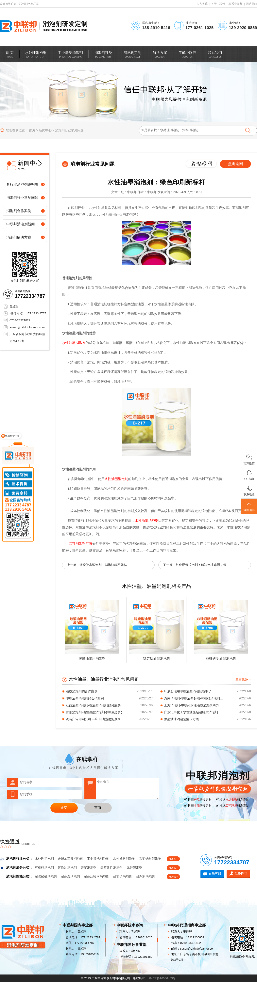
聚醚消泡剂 (88, 867)
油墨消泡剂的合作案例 (81, 691)
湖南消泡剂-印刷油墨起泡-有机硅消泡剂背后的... (193, 698)
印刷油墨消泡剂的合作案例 (85, 698)
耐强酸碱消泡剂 (46, 876)
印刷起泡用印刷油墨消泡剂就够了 (188, 691)
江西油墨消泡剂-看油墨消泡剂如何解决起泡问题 (95, 705)
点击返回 (235, 164)
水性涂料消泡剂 (124, 858)
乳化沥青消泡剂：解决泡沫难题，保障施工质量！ (203, 565)
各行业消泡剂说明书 (22, 184)
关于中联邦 (218, 3)
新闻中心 (45, 130)
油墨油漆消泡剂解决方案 (181, 719)
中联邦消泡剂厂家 (78, 544)
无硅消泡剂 (134, 867)
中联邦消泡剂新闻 (20, 224)
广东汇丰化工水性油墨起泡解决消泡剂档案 (193, 712)
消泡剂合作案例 (18, 211)
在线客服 (215, 873)
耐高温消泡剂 (70, 876)
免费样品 (240, 873)
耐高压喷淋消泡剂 (96, 876)
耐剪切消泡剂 (122, 876)
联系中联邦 (235, 3)
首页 (32, 130)
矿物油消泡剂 (67, 867)
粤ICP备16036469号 (162, 978)
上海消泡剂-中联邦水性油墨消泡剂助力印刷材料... (193, 705)
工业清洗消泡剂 (98, 858)
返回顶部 (249, 506)
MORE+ (173, 858)
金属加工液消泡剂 (70, 858)
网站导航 (251, 3)
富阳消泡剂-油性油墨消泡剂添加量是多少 (95, 712)
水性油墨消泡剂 (74, 343)
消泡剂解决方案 (18, 237)
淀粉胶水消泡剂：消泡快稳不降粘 (103, 565)
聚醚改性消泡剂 (111, 867)
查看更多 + (243, 679)
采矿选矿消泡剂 (150, 858)
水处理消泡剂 (44, 858)
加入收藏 (202, 3)
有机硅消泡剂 (44, 867)
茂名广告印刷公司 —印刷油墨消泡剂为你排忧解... (95, 719)
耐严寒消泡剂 (145, 876)
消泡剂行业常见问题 (69, 130)
